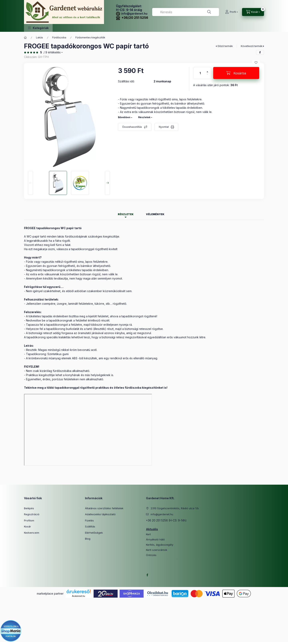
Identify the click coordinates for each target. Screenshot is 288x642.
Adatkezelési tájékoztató (100, 514)
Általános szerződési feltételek (104, 508)
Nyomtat (164, 126)
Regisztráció (31, 514)
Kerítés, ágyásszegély (159, 544)
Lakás (39, 37)
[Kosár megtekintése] (253, 12)
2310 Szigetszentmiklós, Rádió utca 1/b (175, 508)
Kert (148, 534)
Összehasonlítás (132, 126)
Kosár (27, 526)
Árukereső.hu (78, 596)
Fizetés (89, 520)
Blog (87, 538)
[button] (38, 28)
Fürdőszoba (59, 37)
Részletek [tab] (126, 214)
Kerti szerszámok (156, 549)
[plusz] (207, 70)
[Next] (107, 183)
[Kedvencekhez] (256, 62)
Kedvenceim (31, 532)
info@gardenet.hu (131, 13)
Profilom (29, 520)
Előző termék (225, 46)
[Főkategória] (25, 37)
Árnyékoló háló (155, 539)
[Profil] (231, 12)
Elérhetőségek (94, 532)
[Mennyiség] (200, 73)
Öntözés (151, 555)
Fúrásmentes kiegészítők (90, 37)
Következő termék (252, 46)
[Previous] (30, 183)
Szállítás (90, 526)
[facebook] (260, 52)
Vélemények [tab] (155, 214)
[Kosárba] (236, 73)
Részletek (144, 117)
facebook (147, 575)
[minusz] (207, 76)
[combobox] (185, 12)
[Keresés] (209, 12)
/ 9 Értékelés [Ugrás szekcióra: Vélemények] (52, 52)
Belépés (29, 508)
